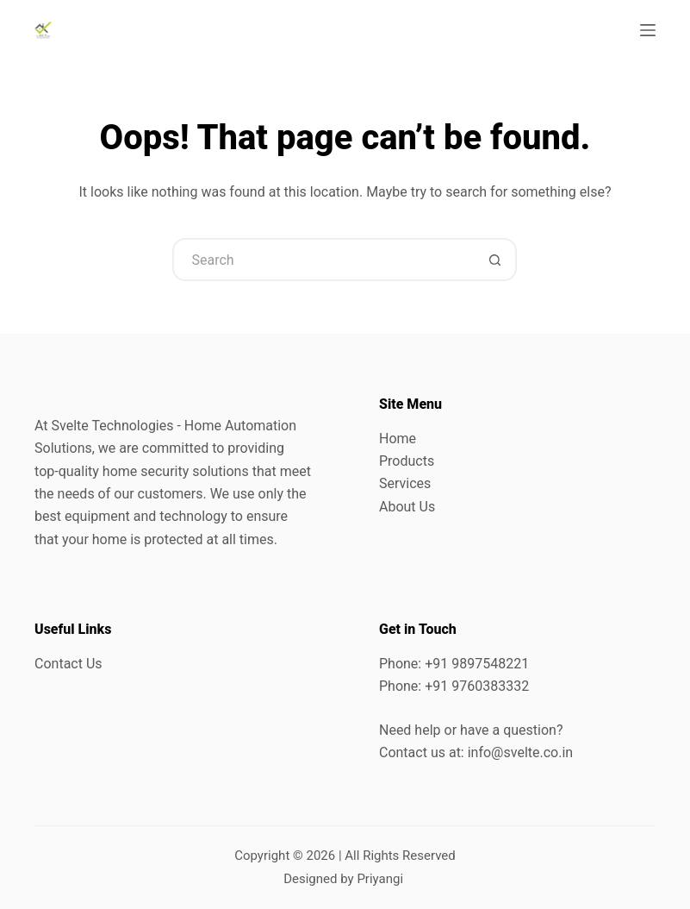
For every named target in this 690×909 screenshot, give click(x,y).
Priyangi (380, 879)
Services (405, 483)
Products (406, 461)
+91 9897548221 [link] (477, 663)
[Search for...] (323, 259)
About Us (407, 506)
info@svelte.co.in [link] (520, 752)
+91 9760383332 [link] (477, 686)
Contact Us (68, 663)
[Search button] (495, 259)
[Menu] (648, 30)
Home (397, 438)
